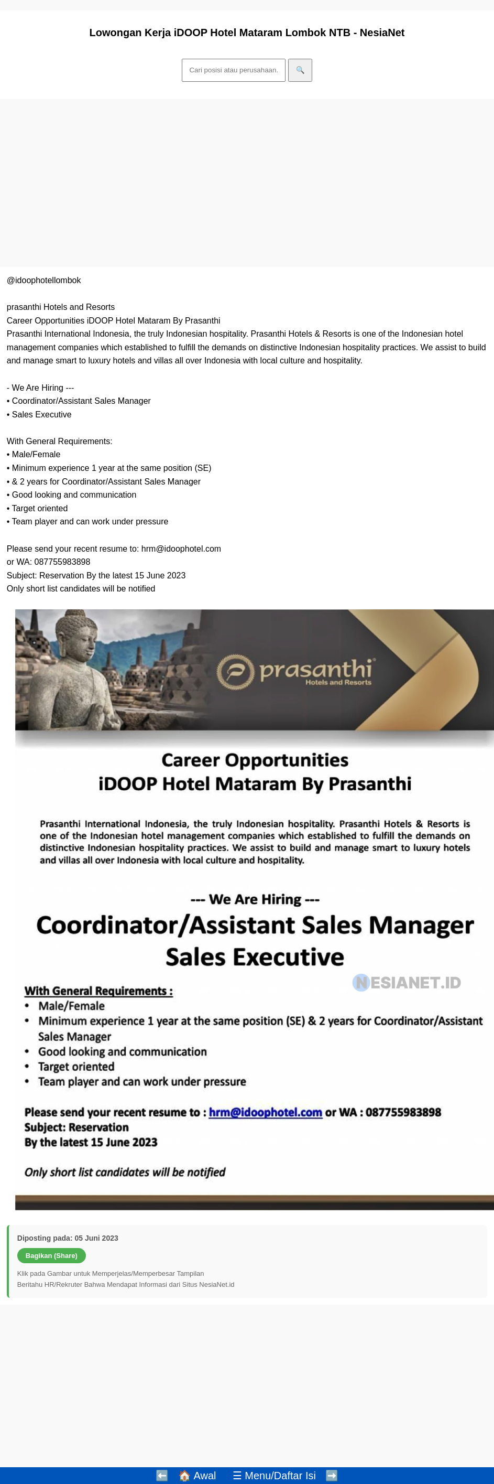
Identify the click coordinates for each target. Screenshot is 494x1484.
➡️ (331, 1475)
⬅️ (162, 1475)
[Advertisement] (242, 183)
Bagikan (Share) (52, 1256)
